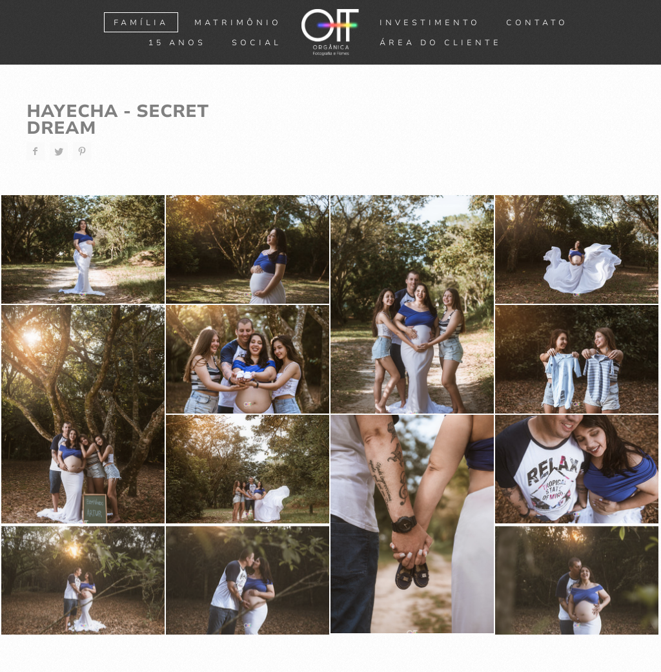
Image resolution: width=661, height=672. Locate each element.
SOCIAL (256, 42)
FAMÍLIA (141, 22)
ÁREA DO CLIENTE (441, 42)
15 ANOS (177, 42)
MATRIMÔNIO (237, 22)
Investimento (430, 22)
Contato (537, 22)
